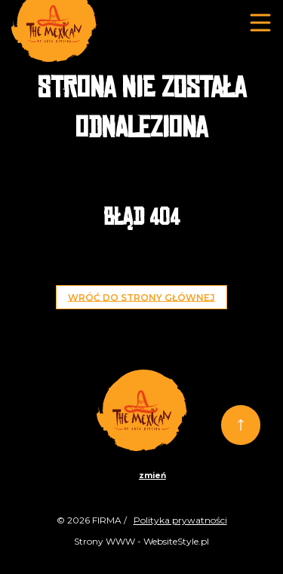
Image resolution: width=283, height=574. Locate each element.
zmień (152, 475)
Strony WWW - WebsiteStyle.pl (141, 541)
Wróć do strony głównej (141, 296)
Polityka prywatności (180, 520)
